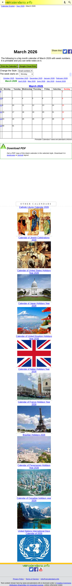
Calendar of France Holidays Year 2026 (34, 403)
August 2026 (61, 81)
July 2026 (50, 81)
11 (1, 105)
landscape (11, 155)
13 (43, 105)
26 (33, 119)
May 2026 (32, 81)
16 (3, 112)
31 (13, 126)
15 (63, 105)
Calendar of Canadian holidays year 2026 (34, 499)
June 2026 (41, 81)
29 (63, 119)
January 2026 (49, 78)
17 (13, 112)
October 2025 (8, 78)
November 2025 (21, 78)
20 (43, 112)
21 (53, 112)
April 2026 (22, 81)
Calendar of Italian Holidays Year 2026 (34, 370)
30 (3, 126)
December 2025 (36, 78)
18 (23, 112)
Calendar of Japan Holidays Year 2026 (34, 304)
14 (53, 105)
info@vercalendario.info (50, 579)
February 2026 (62, 78)
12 (33, 105)
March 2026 (36, 86)
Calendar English (8, 6)
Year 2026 (20, 6)
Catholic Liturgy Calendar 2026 (34, 207)
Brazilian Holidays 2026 (34, 435)
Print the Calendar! (9, 66)
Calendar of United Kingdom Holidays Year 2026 (34, 337)
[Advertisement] (35, 27)
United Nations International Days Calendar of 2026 (34, 532)
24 (13, 119)
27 (43, 119)
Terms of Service (32, 579)
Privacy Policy (18, 579)
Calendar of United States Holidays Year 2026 (34, 271)
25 (23, 119)
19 (33, 112)
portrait (20, 155)
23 (3, 119)
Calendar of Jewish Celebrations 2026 (33, 239)
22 (63, 112)
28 (53, 119)
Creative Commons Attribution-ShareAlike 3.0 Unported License (40, 584)
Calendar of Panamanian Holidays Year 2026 (34, 466)
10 (1, 98)
